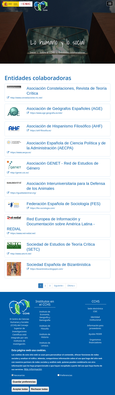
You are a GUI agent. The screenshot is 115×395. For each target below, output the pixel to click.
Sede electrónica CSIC (95, 310)
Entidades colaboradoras (72, 52)
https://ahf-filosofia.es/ (40, 130)
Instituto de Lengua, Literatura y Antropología (45, 347)
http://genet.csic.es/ (19, 172)
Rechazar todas (39, 391)
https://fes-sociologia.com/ (42, 208)
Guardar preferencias (24, 384)
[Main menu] (110, 3)
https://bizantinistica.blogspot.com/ (46, 269)
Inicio (33, 52)
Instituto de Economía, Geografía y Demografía (44, 315)
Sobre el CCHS (47, 52)
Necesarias (19, 377)
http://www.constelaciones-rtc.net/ (26, 97)
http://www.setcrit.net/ (20, 253)
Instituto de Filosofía (44, 327)
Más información (33, 371)
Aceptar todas (20, 391)
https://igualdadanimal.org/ (23, 192)
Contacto (95, 348)
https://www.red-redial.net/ (23, 233)
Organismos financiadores (95, 341)
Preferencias (66, 377)
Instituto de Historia (44, 335)
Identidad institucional (95, 318)
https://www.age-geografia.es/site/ (46, 113)
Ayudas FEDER (95, 334)
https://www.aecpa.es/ (20, 152)
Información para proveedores (95, 327)
